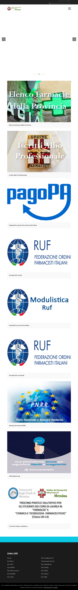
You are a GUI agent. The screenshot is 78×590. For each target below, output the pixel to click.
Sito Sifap (44, 577)
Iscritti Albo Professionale (18, 175)
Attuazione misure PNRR (17, 425)
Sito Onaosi (44, 574)
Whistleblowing (14, 476)
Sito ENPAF (11, 567)
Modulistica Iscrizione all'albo (19, 325)
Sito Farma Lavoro (13, 571)
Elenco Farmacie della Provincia (20, 125)
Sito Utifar (10, 577)
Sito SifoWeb (11, 574)
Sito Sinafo (44, 571)
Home (9, 558)
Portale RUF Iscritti (15, 275)
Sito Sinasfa (44, 567)
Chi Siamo (10, 561)
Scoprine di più (48, 587)
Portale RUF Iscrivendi (16, 375)
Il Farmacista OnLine (47, 561)
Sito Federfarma (46, 564)
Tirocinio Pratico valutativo (18, 526)
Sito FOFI (10, 564)
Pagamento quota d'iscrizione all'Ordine (23, 225)
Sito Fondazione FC (47, 558)
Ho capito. (55, 587)
